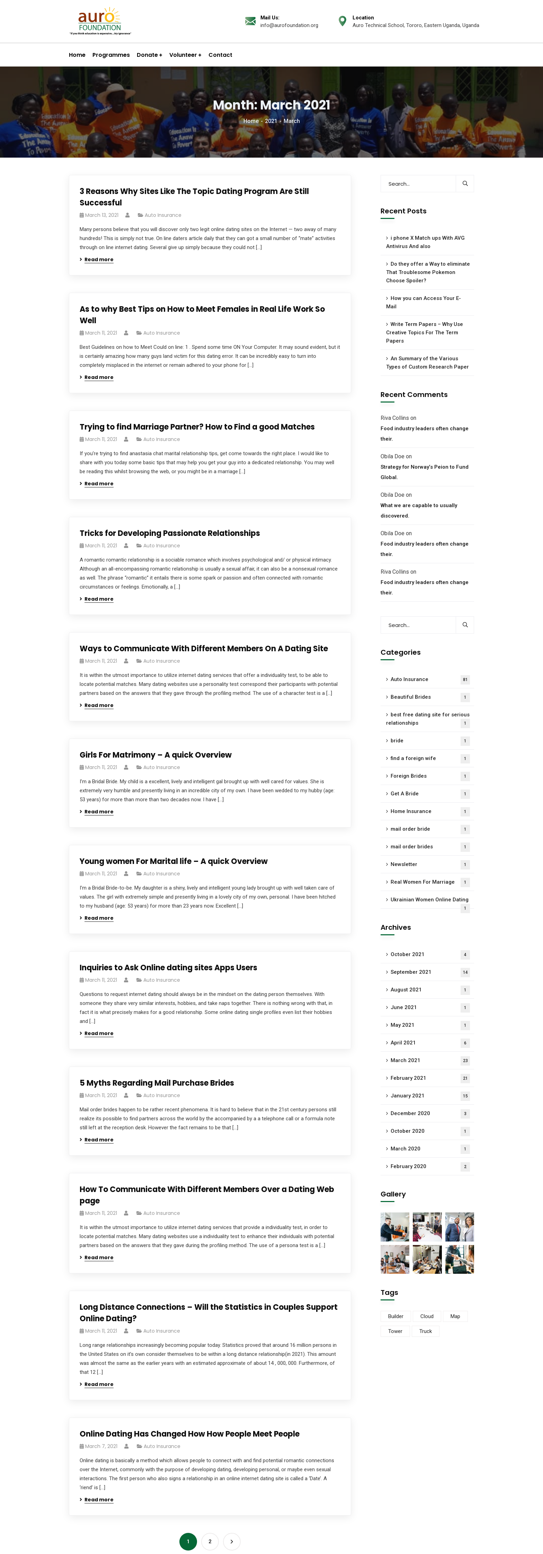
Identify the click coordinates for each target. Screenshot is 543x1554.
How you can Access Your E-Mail (423, 302)
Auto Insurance (163, 215)
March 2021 (430, 1061)
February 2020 (430, 1167)
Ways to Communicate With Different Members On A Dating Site (204, 648)
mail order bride (430, 829)
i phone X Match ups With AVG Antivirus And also (425, 242)
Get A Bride (430, 794)
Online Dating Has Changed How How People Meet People (190, 1434)
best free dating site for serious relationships (428, 720)
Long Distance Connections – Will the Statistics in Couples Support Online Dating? (209, 1313)
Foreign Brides (430, 776)
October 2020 (430, 1131)
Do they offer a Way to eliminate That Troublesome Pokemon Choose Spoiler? (428, 272)
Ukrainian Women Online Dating (430, 903)
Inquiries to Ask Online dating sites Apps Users (168, 967)
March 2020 (430, 1149)
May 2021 (430, 1025)
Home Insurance (430, 811)
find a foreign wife (430, 758)
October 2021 (430, 955)
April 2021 (430, 1043)
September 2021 (430, 972)
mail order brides (430, 847)
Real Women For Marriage (430, 882)
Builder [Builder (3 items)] (395, 1316)
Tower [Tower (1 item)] (395, 1331)
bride (430, 741)
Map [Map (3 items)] (455, 1316)
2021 (271, 121)
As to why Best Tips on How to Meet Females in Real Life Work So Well (202, 315)
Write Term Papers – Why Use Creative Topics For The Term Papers (424, 332)
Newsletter (430, 864)
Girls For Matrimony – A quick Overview (156, 755)
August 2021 (430, 990)
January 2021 (430, 1096)
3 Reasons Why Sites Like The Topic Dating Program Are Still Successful (194, 197)
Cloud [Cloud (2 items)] (427, 1316)
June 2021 (430, 1008)
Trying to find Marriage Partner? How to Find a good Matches (197, 427)
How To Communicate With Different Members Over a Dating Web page (207, 1195)
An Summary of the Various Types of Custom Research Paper (427, 362)
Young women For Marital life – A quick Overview (174, 861)
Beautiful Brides (430, 697)
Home (251, 121)
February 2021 (430, 1078)
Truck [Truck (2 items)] (425, 1331)
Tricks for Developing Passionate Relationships (170, 533)
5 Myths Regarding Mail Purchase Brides (157, 1083)
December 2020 (430, 1114)
